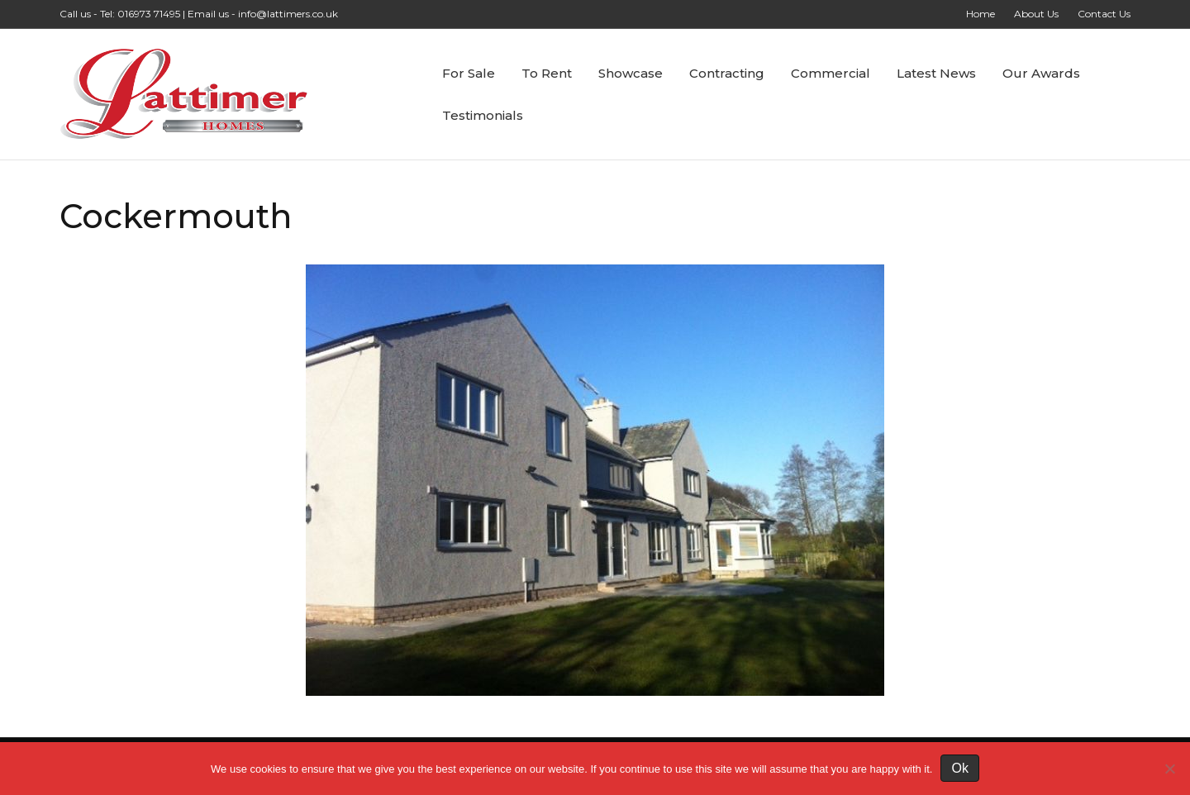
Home (980, 13)
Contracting (726, 73)
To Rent (546, 73)
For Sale (468, 73)
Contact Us (1104, 13)
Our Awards (1041, 73)
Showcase (630, 73)
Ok (959, 768)
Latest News (936, 73)
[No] (1169, 768)
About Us (1036, 13)
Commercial (830, 73)
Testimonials (482, 115)
